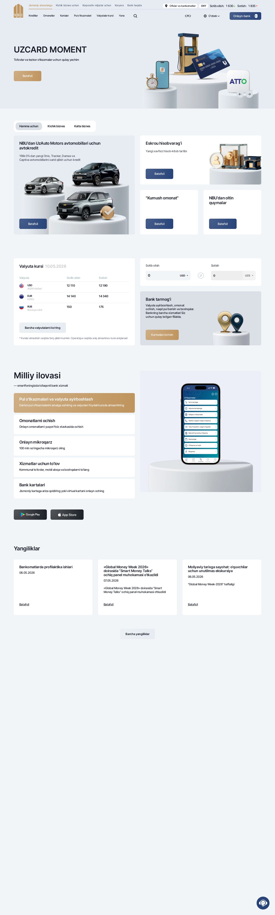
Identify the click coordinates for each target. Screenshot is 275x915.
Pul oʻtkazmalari (82, 15)
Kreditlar (33, 15)
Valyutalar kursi (105, 15)
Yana (121, 15)
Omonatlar (49, 15)
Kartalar (64, 15)
